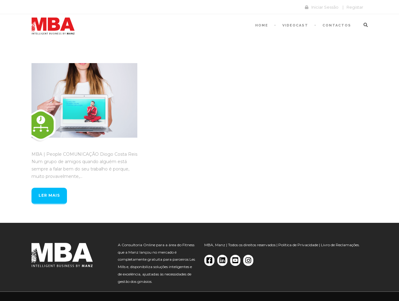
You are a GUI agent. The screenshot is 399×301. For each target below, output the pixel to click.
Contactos (336, 25)
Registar (355, 7)
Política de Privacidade (298, 245)
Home (261, 25)
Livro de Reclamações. (340, 245)
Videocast (295, 25)
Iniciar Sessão (325, 7)
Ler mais (49, 195)
